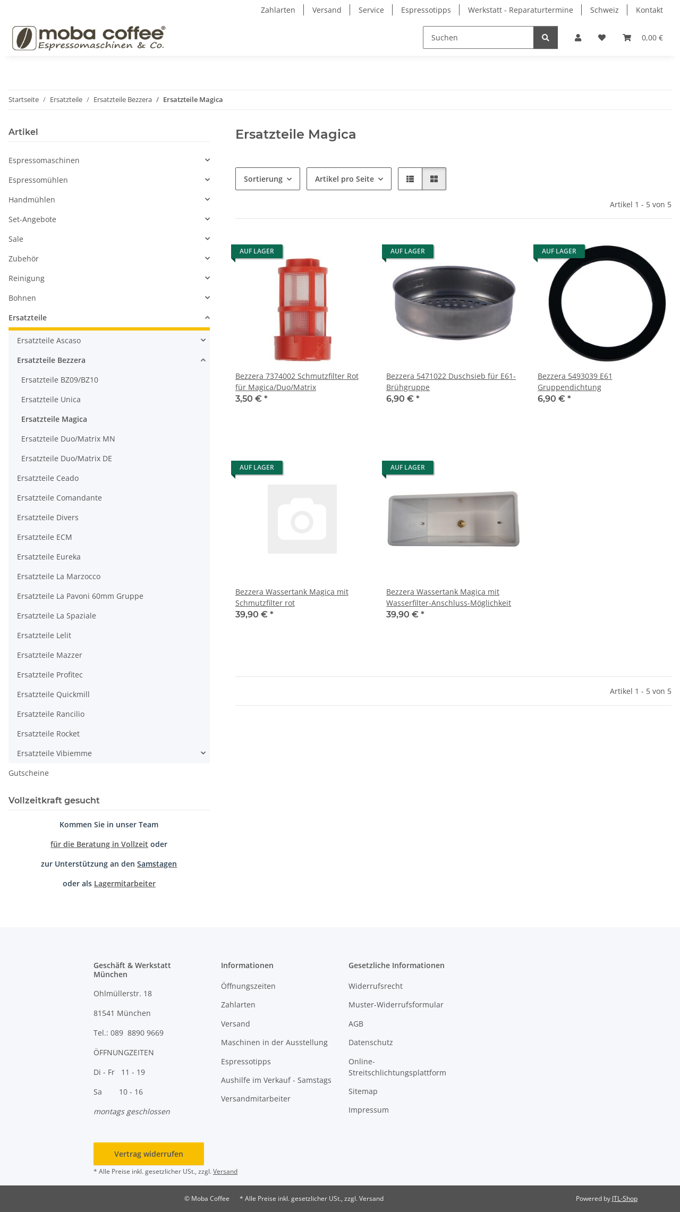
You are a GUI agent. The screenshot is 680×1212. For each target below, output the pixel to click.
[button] (578, 37)
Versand (327, 10)
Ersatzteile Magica (54, 419)
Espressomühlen (38, 180)
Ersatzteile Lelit (44, 635)
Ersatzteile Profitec (50, 674)
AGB (355, 1024)
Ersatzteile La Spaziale (56, 616)
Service (371, 10)
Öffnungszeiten (248, 986)
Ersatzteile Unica (51, 399)
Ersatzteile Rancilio (50, 714)
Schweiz (604, 10)
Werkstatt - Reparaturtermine (520, 10)
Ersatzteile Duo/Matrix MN (68, 439)
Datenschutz (370, 1042)
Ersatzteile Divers (48, 517)
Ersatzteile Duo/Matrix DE (66, 458)
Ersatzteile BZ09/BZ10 (59, 380)
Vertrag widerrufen (148, 1154)
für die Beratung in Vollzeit (99, 844)
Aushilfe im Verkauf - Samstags (276, 1080)
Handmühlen (31, 199)
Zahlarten (278, 10)
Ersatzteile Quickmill (53, 694)
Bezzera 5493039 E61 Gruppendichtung (575, 381)
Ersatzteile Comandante (59, 498)
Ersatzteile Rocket (48, 733)
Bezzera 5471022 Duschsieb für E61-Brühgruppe (451, 381)
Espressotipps (426, 10)
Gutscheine (28, 773)
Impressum (368, 1110)
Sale (15, 239)
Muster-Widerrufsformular (396, 1004)
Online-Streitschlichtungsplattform (397, 1067)
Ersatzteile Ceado (48, 478)
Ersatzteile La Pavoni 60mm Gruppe (80, 596)
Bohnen (22, 298)
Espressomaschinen (44, 160)
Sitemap (363, 1091)
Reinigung (26, 278)
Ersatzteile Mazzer (49, 655)
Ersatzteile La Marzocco (58, 576)
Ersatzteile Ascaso (49, 340)
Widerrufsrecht (375, 986)
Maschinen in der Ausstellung (274, 1042)
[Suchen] (478, 37)
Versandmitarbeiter (256, 1099)
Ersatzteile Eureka (49, 557)
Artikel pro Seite (344, 179)
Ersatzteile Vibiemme (54, 753)
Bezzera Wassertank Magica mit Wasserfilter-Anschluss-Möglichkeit (448, 597)
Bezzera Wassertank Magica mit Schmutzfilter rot (291, 597)
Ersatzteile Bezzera (51, 360)
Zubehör (23, 258)
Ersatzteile (27, 317)
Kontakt (649, 10)
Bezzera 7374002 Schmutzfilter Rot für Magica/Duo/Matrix (297, 381)
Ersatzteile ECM (44, 537)
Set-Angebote (32, 219)
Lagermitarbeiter (125, 883)
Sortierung (263, 179)
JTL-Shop (625, 1198)
